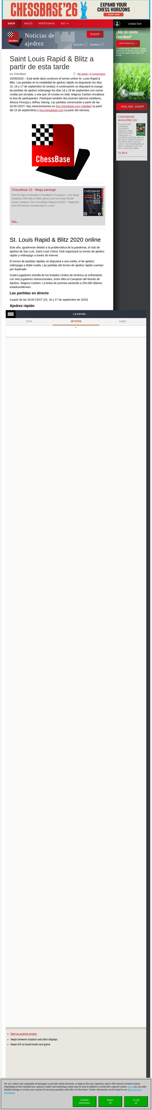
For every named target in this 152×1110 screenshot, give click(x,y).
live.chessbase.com (51, 110)
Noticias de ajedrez (40, 39)
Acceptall (136, 1101)
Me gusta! (82, 74)
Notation (76, 321)
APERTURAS (47, 23)
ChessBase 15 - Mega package (34, 189)
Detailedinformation (84, 1101)
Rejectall (110, 1101)
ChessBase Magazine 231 (127, 118)
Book (29, 321)
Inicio (28, 23)
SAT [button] (65, 23)
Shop (11, 23)
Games (122, 321)
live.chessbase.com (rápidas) (74, 106)
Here (130, 1086)
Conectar (134, 24)
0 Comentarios (97, 74)
